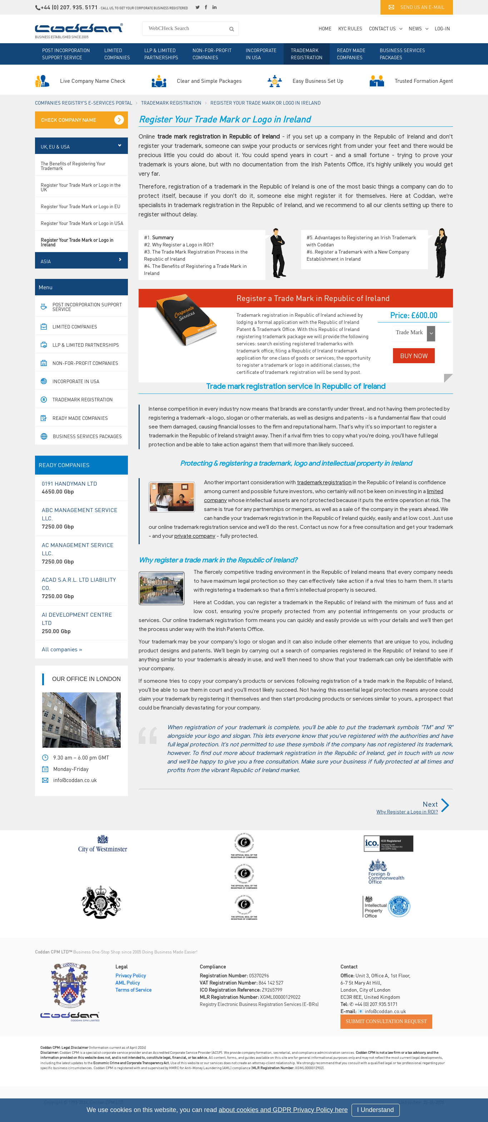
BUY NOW (414, 355)
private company (194, 536)
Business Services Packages (402, 53)
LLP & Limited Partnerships (161, 53)
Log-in (442, 28)
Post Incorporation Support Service (66, 53)
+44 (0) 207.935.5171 (376, 1004)
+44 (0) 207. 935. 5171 (69, 7)
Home (325, 28)
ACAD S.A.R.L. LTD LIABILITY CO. (81, 588)
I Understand (375, 1109)
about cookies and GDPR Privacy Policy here (283, 1109)
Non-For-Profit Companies (212, 53)
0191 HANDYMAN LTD (81, 488)
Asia (46, 261)
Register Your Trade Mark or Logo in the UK (81, 187)
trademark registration (324, 482)
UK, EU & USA (55, 147)
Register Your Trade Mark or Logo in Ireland (77, 242)
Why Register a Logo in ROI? (183, 244)
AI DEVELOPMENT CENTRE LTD (81, 623)
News (415, 28)
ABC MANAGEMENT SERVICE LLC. (81, 518)
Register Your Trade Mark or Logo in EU (80, 206)
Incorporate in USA (261, 53)
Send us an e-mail (416, 7)
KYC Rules (350, 28)
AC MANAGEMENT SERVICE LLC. (81, 553)
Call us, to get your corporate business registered (144, 8)
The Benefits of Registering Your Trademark (73, 165)
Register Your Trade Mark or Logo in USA (82, 223)
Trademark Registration (307, 53)
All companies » (62, 649)
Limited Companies (117, 53)
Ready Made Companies (351, 53)
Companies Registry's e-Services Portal (83, 103)
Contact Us (382, 28)
